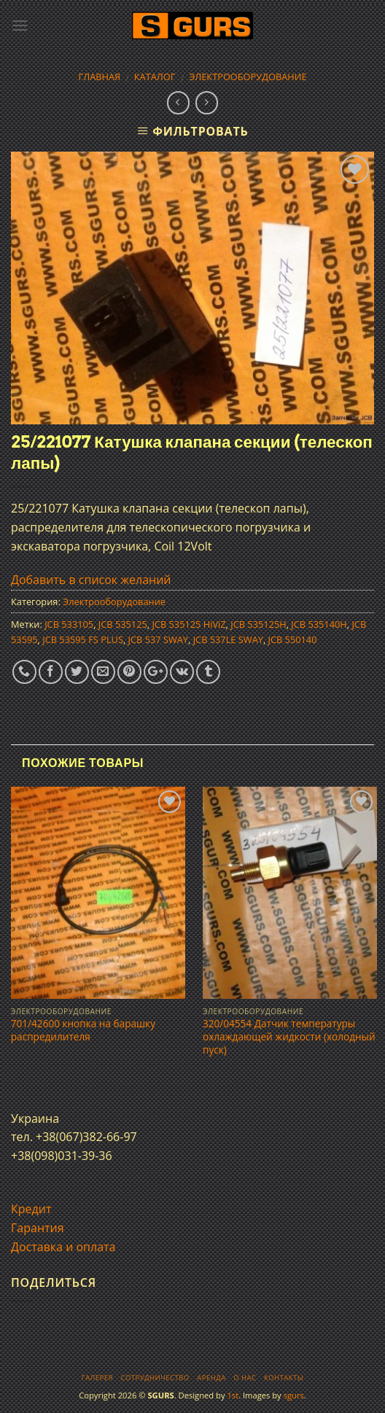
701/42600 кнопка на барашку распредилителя (83, 1030)
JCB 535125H (258, 624)
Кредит (31, 1209)
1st (232, 1395)
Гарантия (37, 1228)
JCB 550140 (292, 639)
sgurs (294, 1395)
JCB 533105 (68, 624)
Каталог (155, 76)
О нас (244, 1377)
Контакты (283, 1377)
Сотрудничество (155, 1377)
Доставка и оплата (63, 1247)
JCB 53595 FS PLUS (82, 639)
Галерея (97, 1377)
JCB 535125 (122, 624)
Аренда (211, 1377)
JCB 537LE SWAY (228, 639)
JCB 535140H (318, 624)
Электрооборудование (247, 76)
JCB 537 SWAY (158, 639)
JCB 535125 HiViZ (188, 624)
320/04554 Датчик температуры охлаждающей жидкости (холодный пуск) (289, 1036)
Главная (99, 76)
